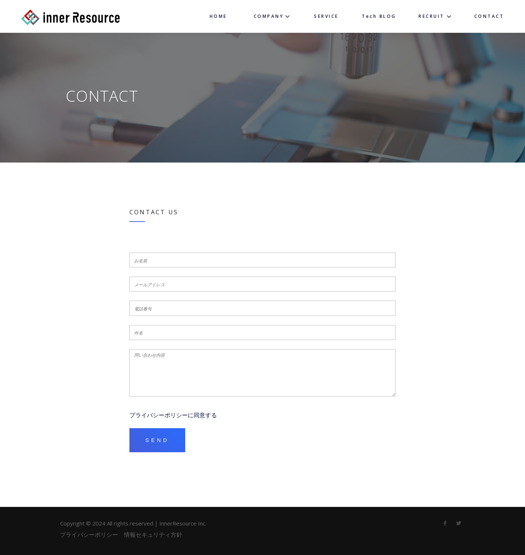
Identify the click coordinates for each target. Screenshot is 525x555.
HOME (218, 16)
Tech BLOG (379, 16)
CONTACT (489, 16)
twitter (458, 525)
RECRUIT (431, 16)
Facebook (445, 525)
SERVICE (326, 16)
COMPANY (269, 16)
